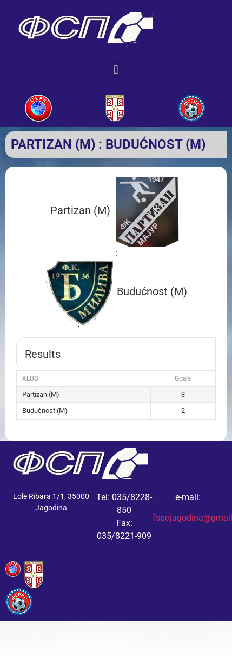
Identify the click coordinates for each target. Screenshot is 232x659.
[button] (116, 69)
